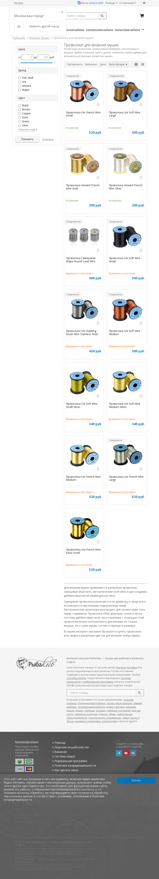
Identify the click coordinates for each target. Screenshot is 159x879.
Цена (103, 64)
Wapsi (25, 90)
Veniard (26, 85)
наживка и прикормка (88, 721)
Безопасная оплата (26, 741)
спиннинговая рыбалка (91, 703)
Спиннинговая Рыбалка (99, 29)
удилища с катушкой (118, 710)
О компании (127, 3)
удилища (89, 710)
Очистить (48, 139)
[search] (139, 693)
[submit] (102, 16)
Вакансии (59, 752)
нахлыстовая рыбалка (119, 703)
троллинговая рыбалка (91, 707)
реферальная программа (98, 681)
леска (70, 714)
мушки (79, 710)
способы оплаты (76, 678)
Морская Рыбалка (74, 29)
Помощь (111, 3)
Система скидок (63, 756)
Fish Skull (27, 77)
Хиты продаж (118, 64)
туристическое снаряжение (104, 717)
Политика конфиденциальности (74, 765)
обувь (112, 714)
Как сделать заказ (65, 770)
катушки (100, 710)
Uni (24, 81)
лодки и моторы (115, 707)
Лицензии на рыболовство (70, 747)
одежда (103, 714)
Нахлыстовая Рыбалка (127, 29)
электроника (109, 721)
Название (91, 64)
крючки (136, 710)
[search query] (85, 15)
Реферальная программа (69, 761)
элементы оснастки (85, 714)
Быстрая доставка (126, 667)
